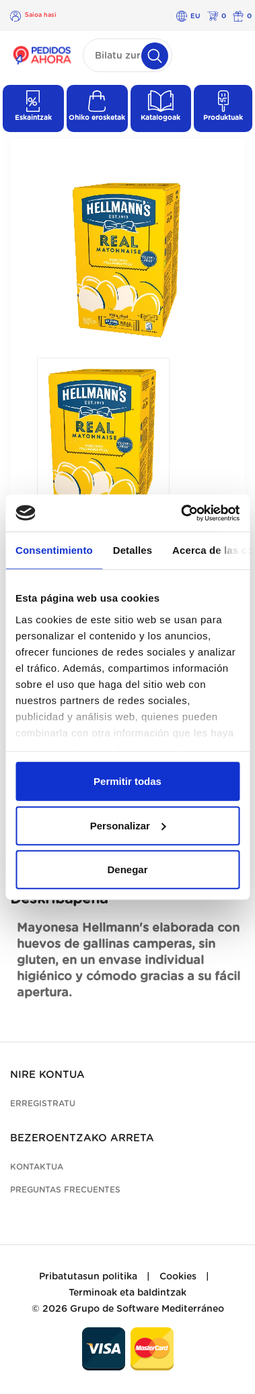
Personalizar (128, 825)
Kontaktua (36, 1167)
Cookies (177, 1276)
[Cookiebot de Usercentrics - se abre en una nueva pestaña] (182, 512)
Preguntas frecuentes (65, 1190)
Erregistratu (42, 1104)
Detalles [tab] (132, 550)
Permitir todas (127, 781)
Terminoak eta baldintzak (127, 1293)
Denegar (127, 869)
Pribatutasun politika (88, 1276)
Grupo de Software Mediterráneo (147, 1309)
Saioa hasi (41, 15)
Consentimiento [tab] (54, 550)
